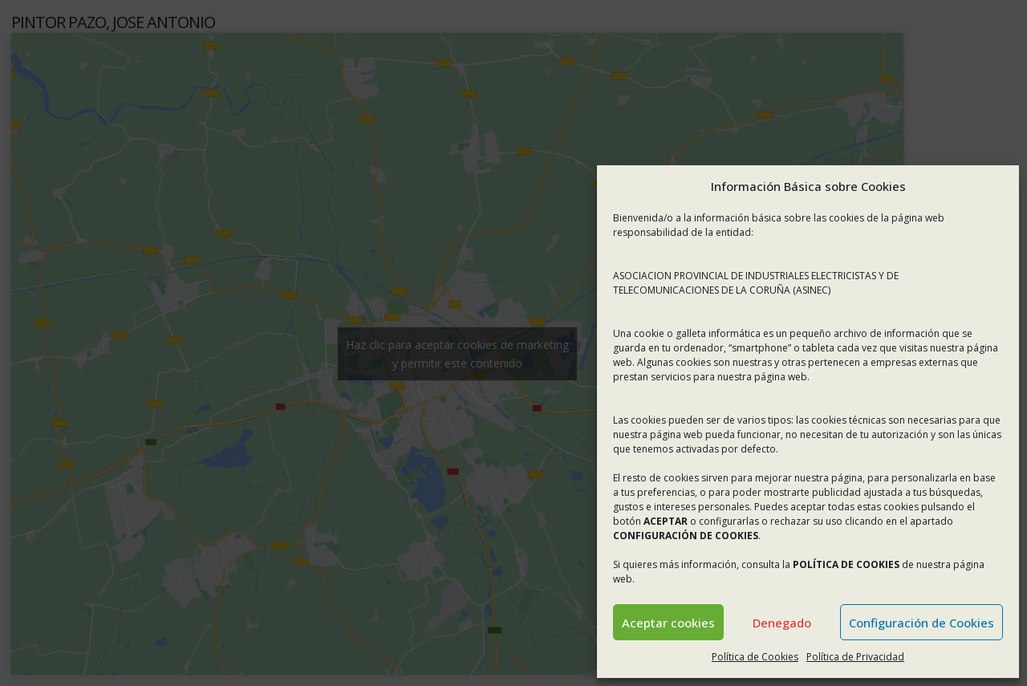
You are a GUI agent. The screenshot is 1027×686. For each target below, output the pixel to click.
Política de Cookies (755, 657)
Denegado (782, 623)
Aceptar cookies (668, 623)
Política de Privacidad (855, 657)
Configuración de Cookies (921, 623)
